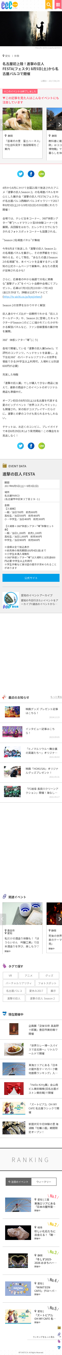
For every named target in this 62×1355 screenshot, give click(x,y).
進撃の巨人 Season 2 (42, 998)
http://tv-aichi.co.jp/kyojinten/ (48, 47)
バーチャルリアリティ (19, 983)
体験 (16, 56)
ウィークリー (43, 1181)
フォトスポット (47, 983)
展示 (53, 991)
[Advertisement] (31, 654)
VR (10, 975)
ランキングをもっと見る (44, 1336)
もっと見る (56, 696)
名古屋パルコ (14, 991)
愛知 (7, 55)
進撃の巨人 (14, 998)
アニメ (29, 975)
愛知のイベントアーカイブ (37, 595)
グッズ (49, 975)
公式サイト (31, 578)
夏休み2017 (36, 991)
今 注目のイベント (18, 1181)
